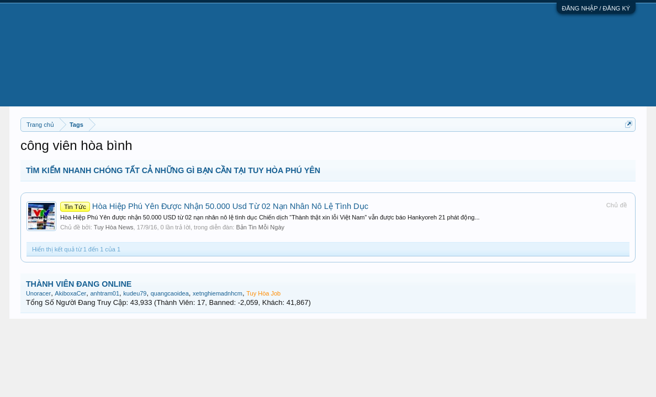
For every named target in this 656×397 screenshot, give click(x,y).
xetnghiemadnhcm (217, 293)
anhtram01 (104, 293)
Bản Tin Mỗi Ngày (260, 227)
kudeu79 (134, 293)
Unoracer (38, 293)
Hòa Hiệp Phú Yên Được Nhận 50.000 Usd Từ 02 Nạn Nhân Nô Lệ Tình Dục (214, 206)
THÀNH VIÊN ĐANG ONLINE (78, 284)
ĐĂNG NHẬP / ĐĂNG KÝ (596, 8)
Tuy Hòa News (114, 227)
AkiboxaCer (70, 293)
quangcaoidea (170, 293)
